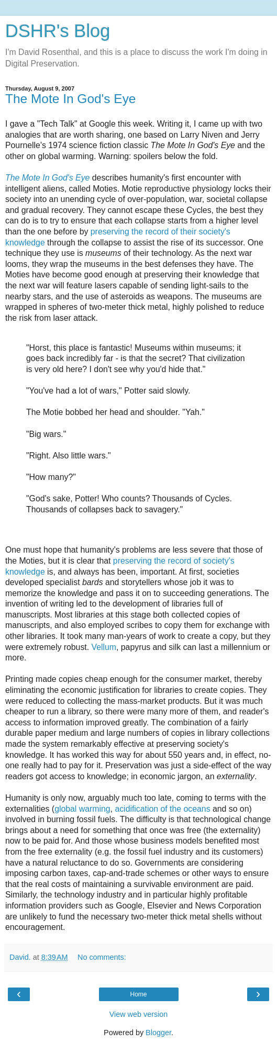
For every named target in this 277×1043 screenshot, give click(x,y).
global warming (82, 808)
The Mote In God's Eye (70, 99)
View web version (138, 1014)
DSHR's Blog (57, 31)
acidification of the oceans (162, 808)
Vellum (104, 647)
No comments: (101, 957)
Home (138, 994)
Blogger (158, 1032)
